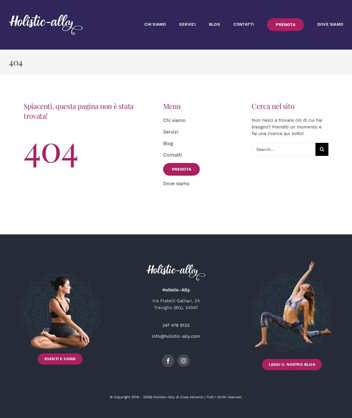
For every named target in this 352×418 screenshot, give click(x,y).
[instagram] (183, 361)
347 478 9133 (176, 325)
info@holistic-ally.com (176, 336)
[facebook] (168, 361)
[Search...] (283, 149)
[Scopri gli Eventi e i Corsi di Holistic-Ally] (60, 316)
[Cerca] (321, 149)
